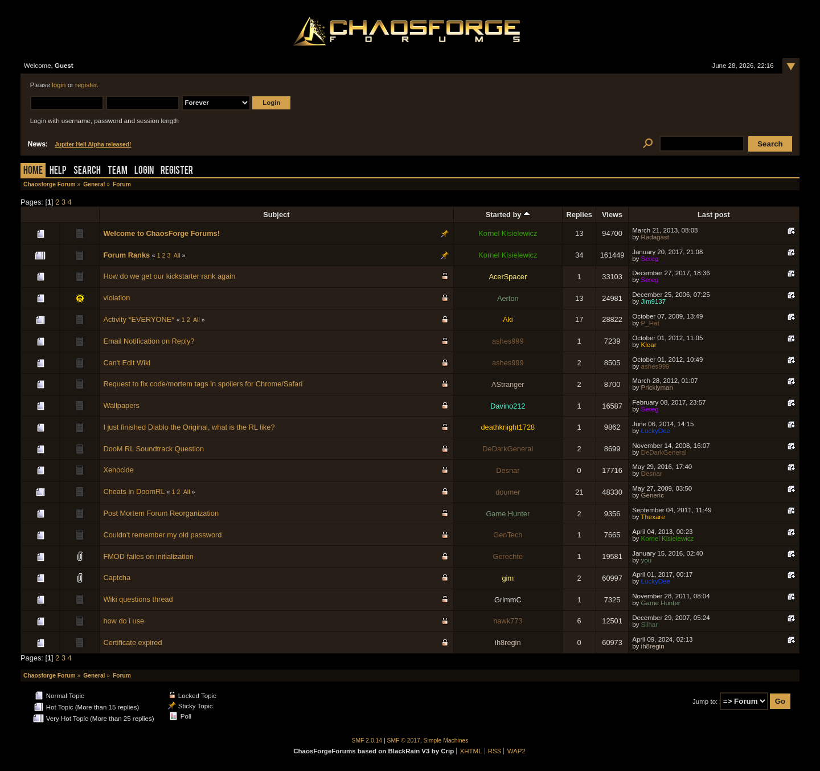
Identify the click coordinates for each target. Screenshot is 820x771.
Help (58, 171)
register (86, 84)
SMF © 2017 (403, 740)
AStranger (507, 384)
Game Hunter (508, 513)
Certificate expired (132, 642)
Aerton (508, 298)
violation (116, 297)
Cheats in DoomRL (134, 491)
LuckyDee (655, 430)
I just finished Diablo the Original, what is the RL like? (188, 427)
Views (612, 214)
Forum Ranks (126, 255)
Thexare (653, 516)
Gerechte (508, 556)
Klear (649, 344)
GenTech (507, 535)
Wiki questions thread (138, 599)
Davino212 (507, 406)
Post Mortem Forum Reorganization (161, 513)
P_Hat (650, 323)
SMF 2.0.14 (367, 740)
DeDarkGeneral (507, 448)
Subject (276, 214)
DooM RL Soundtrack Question (153, 448)
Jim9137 (653, 301)
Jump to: (705, 701)
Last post (714, 214)
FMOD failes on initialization (148, 556)
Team (118, 171)
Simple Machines (446, 740)
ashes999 (508, 341)
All (177, 255)
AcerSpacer (508, 276)
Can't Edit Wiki (126, 362)
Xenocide (118, 470)
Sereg (650, 258)
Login (144, 171)
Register (177, 171)
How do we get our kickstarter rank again (169, 276)
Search (87, 171)
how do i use (123, 621)
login (58, 84)
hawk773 (507, 621)
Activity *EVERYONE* (138, 319)
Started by (508, 214)
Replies (579, 214)
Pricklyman (657, 387)
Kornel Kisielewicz (507, 233)
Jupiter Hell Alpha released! (93, 144)
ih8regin (508, 642)
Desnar (507, 470)
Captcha (116, 577)
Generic (652, 495)
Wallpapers (121, 405)
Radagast (655, 237)
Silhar (649, 624)
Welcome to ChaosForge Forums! (161, 233)
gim (508, 578)
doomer (507, 492)
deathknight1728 (508, 427)
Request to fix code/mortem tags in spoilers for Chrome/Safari (202, 384)
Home (33, 171)
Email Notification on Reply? (148, 341)
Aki (508, 319)
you (646, 560)
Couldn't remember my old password (162, 535)
